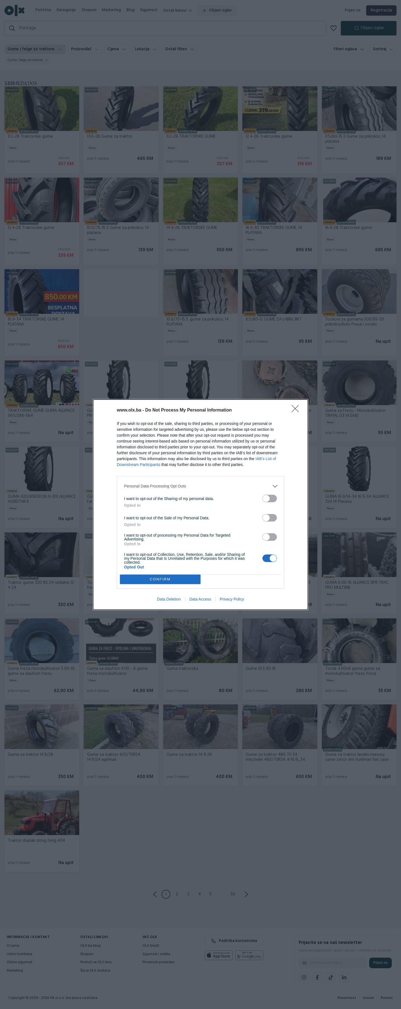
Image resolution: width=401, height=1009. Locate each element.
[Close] (297, 410)
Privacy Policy (232, 599)
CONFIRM (160, 579)
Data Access (200, 599)
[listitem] (200, 486)
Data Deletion (169, 599)
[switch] (269, 498)
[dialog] (200, 505)
